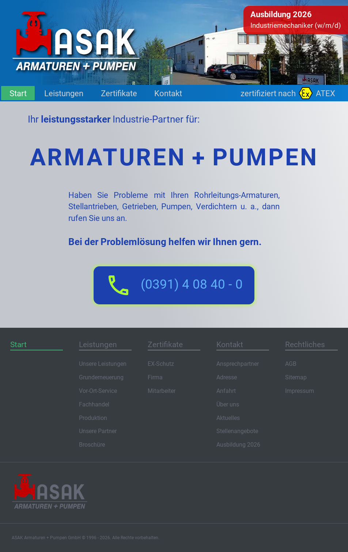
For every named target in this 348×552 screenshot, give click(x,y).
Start (18, 93)
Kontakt (168, 93)
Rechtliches (305, 344)
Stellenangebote (237, 431)
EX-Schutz (161, 363)
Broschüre (92, 444)
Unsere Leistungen (102, 363)
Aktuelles (228, 417)
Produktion (93, 417)
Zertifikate (119, 93)
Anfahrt (226, 390)
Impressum (299, 390)
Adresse (226, 377)
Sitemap (296, 377)
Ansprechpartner (237, 363)
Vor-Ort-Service (98, 390)
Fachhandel (94, 404)
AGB (290, 363)
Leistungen (63, 93)
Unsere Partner (98, 431)
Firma (155, 377)
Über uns (227, 404)
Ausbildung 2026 (238, 444)
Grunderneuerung (101, 377)
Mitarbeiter (161, 390)
